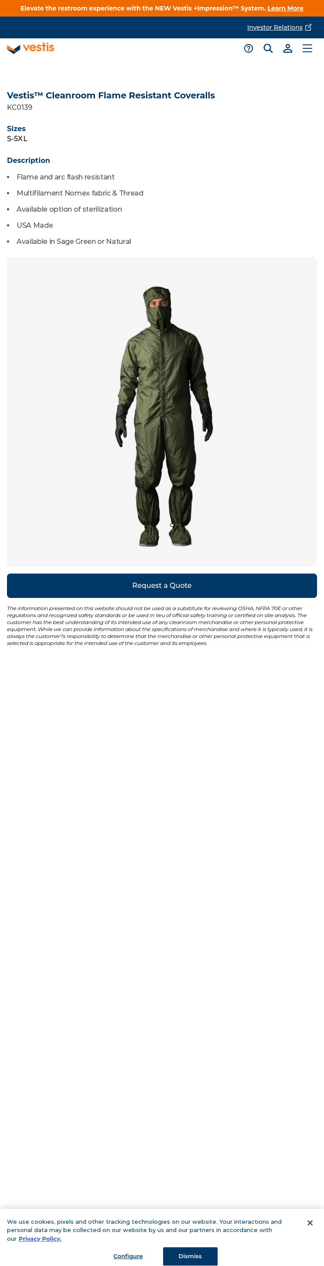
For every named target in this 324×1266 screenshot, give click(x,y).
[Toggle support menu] (248, 48)
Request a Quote (161, 585)
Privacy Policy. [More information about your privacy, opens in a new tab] (40, 1242)
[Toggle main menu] (307, 48)
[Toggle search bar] (268, 48)
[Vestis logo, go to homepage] (31, 48)
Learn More (286, 8)
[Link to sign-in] (287, 48)
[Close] (310, 1226)
